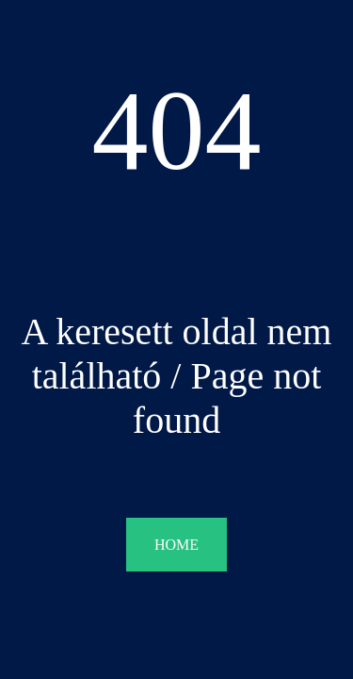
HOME (176, 545)
